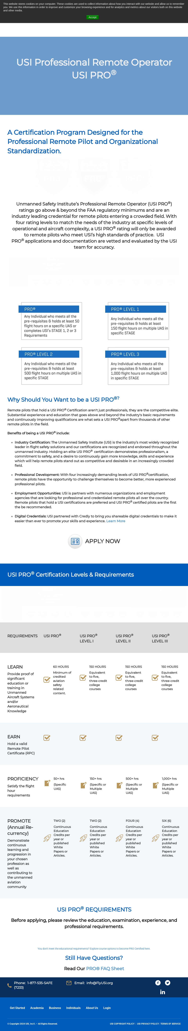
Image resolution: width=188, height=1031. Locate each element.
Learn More (115, 521)
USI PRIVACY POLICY (148, 1024)
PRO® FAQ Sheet (105, 968)
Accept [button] (93, 17)
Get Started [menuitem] (17, 1008)
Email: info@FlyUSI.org (93, 983)
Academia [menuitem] (37, 1008)
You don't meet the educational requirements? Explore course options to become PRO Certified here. (94, 948)
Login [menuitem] (107, 1008)
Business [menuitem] (55, 1008)
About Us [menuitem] (92, 1008)
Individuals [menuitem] (73, 1008)
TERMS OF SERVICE (170, 1024)
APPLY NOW (102, 541)
